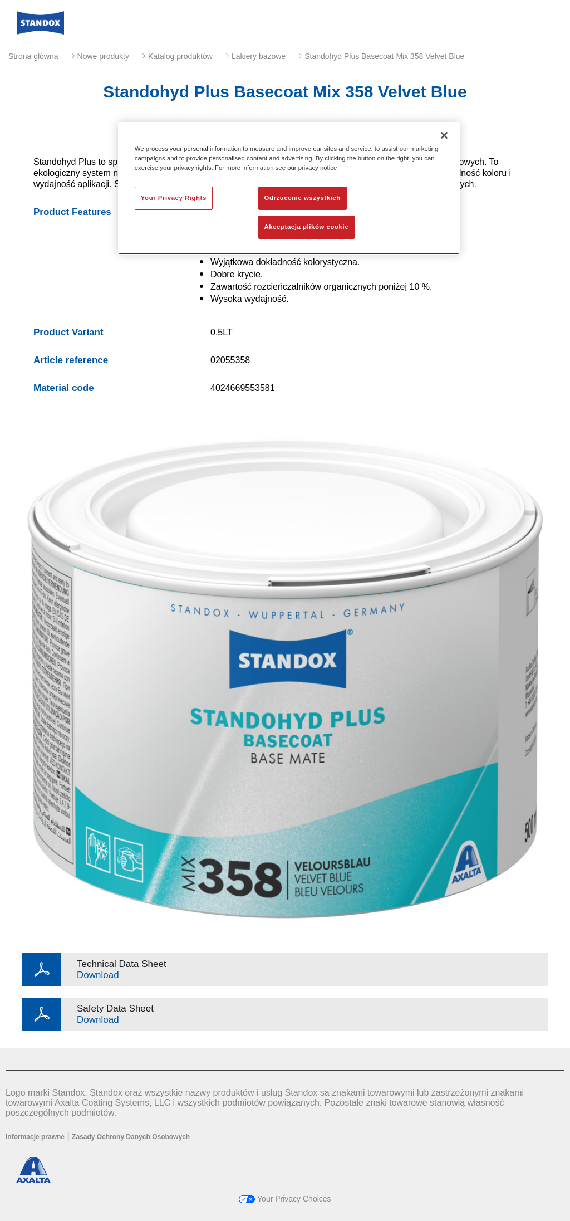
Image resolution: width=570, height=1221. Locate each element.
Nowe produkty (103, 56)
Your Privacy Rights (174, 197)
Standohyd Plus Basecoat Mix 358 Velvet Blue (384, 56)
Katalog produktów (180, 56)
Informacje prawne (35, 1137)
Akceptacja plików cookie (306, 226)
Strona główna (33, 56)
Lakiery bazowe (259, 56)
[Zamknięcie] (444, 135)
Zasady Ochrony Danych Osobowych (131, 1137)
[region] (289, 188)
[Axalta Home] (40, 31)
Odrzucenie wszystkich (302, 197)
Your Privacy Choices (285, 1198)
